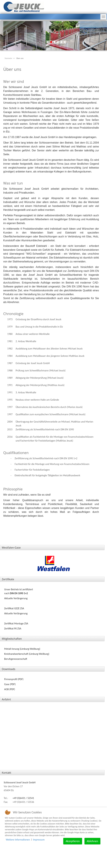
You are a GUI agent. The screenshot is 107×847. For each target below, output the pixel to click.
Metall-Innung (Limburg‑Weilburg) (22, 648)
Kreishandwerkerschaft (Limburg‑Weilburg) (26, 653)
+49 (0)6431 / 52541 (23, 798)
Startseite (8, 58)
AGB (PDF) (9, 689)
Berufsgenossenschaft (15, 658)
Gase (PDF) (10, 684)
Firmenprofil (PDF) (13, 679)
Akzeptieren (73, 841)
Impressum (39, 839)
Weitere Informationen (18, 839)
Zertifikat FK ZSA (12, 628)
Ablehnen (92, 841)
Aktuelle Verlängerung (16, 598)
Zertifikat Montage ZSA (16, 623)
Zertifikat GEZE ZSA (14, 608)
